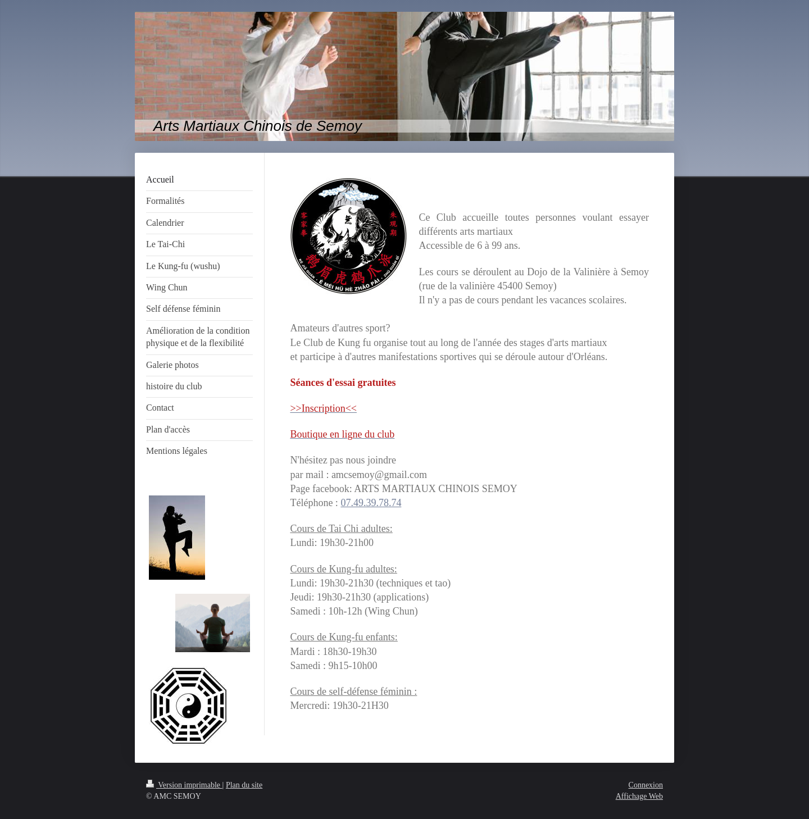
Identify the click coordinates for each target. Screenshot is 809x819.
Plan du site (244, 785)
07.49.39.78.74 (370, 502)
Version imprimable (184, 785)
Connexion (646, 785)
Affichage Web (639, 796)
